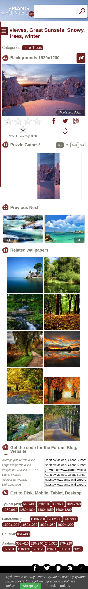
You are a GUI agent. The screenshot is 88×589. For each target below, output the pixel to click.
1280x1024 (27, 510)
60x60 (77, 549)
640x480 (29, 504)
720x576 (43, 504)
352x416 (22, 543)
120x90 (51, 549)
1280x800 (54, 519)
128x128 (38, 549)
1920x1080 (47, 525)
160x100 (9, 549)
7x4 (82, 145)
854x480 (23, 534)
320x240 (36, 543)
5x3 (74, 145)
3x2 (67, 145)
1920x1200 (65, 525)
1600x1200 (63, 510)
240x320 (51, 543)
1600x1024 (11, 525)
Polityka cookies (58, 585)
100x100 (65, 549)
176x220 (65, 543)
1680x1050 (29, 525)
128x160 (24, 549)
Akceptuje (30, 586)
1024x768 (73, 504)
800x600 (58, 504)
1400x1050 (45, 510)
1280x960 (10, 510)
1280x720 (37, 519)
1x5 (60, 145)
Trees (37, 48)
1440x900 (70, 519)
